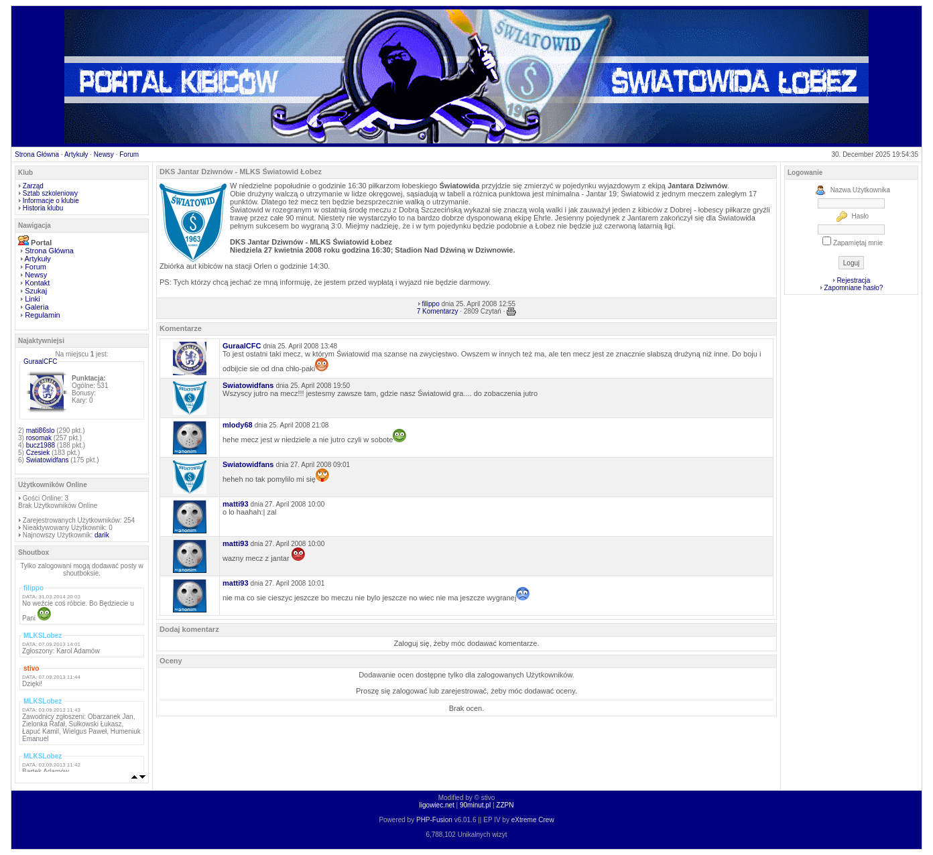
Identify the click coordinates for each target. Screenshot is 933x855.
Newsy (104, 154)
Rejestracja (853, 280)
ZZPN (504, 805)
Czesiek (38, 452)
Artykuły (76, 154)
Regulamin (42, 315)
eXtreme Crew (532, 820)
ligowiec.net (437, 805)
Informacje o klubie (51, 200)
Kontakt (37, 283)
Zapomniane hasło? (853, 287)
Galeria (36, 307)
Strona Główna (37, 154)
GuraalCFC (40, 361)
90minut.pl (475, 805)
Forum (129, 154)
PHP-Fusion (434, 820)
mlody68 (238, 425)
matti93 (236, 504)
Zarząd (33, 186)
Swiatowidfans (47, 460)
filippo (431, 304)
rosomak (39, 438)
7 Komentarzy (437, 311)
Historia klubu (43, 208)
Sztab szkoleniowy (50, 193)
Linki (32, 299)
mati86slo (40, 430)
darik (102, 535)
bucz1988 (40, 445)
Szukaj (36, 291)
